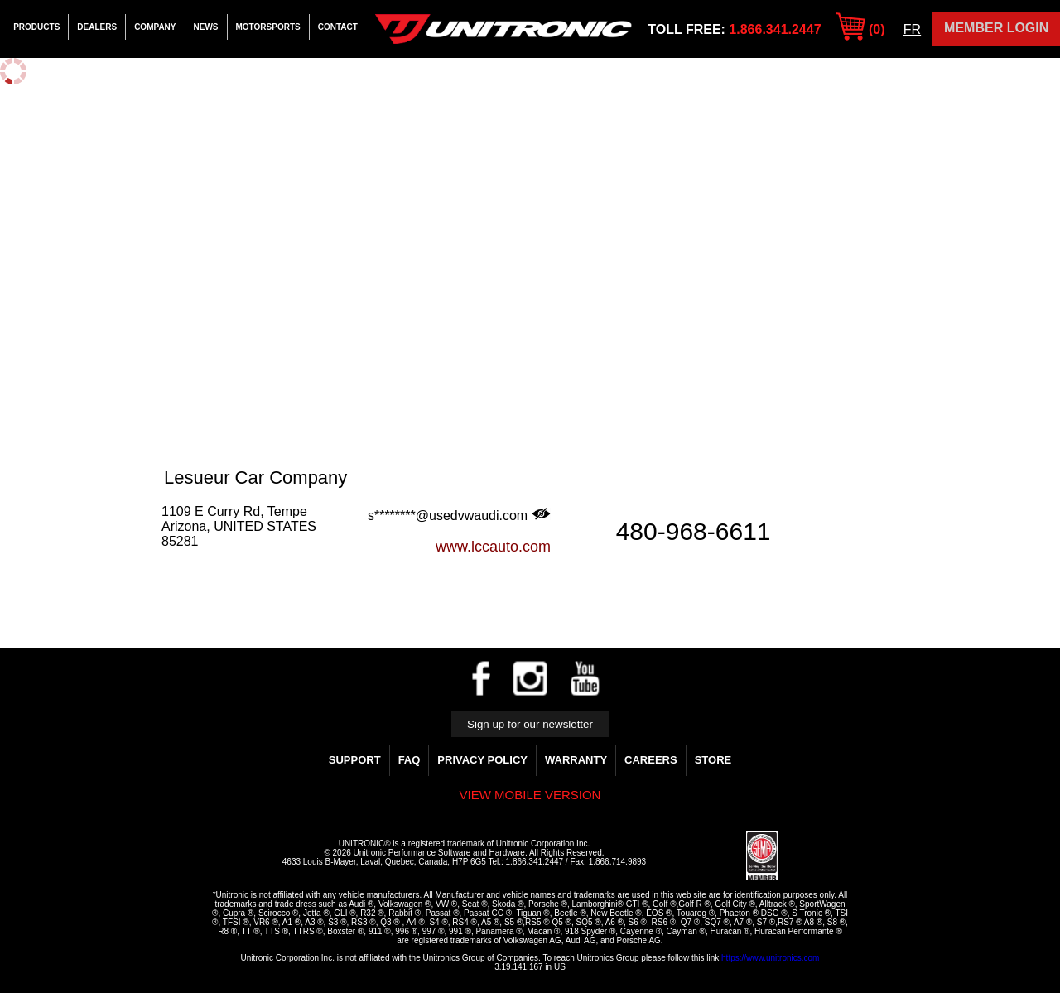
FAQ (409, 760)
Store (713, 760)
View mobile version (530, 795)
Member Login (996, 28)
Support (355, 760)
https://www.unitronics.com (770, 957)
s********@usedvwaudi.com (459, 515)
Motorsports (268, 26)
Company (155, 26)
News (206, 26)
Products (36, 26)
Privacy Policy (482, 760)
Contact (338, 26)
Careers (650, 760)
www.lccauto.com (493, 546)
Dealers (97, 26)
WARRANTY (576, 760)
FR (912, 29)
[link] (706, 856)
